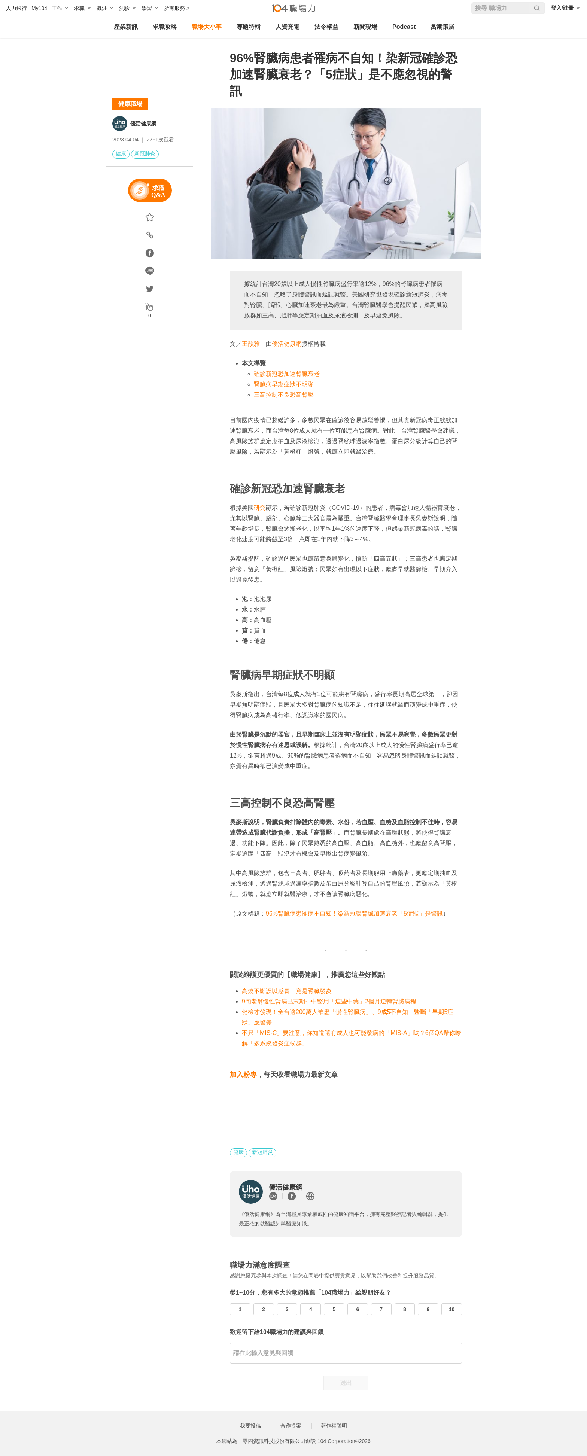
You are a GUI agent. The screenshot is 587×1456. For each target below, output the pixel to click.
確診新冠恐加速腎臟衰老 (287, 374)
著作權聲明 (334, 1426)
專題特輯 (249, 27)
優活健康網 (143, 124)
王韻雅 (251, 344)
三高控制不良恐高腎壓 (284, 395)
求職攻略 (165, 27)
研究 (260, 508)
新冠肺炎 (144, 153)
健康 (121, 153)
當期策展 (442, 27)
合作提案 (290, 1426)
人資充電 (287, 27)
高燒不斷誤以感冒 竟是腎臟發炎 (287, 991)
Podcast (404, 27)
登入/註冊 (562, 8)
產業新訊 (126, 27)
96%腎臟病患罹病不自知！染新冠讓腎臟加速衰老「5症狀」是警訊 (354, 913)
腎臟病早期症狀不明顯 (284, 384)
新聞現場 (365, 27)
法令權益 (326, 27)
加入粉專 (243, 1074)
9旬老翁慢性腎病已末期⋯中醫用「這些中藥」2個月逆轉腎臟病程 (329, 1001)
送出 (346, 1383)
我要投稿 (250, 1426)
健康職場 (130, 104)
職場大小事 (207, 27)
